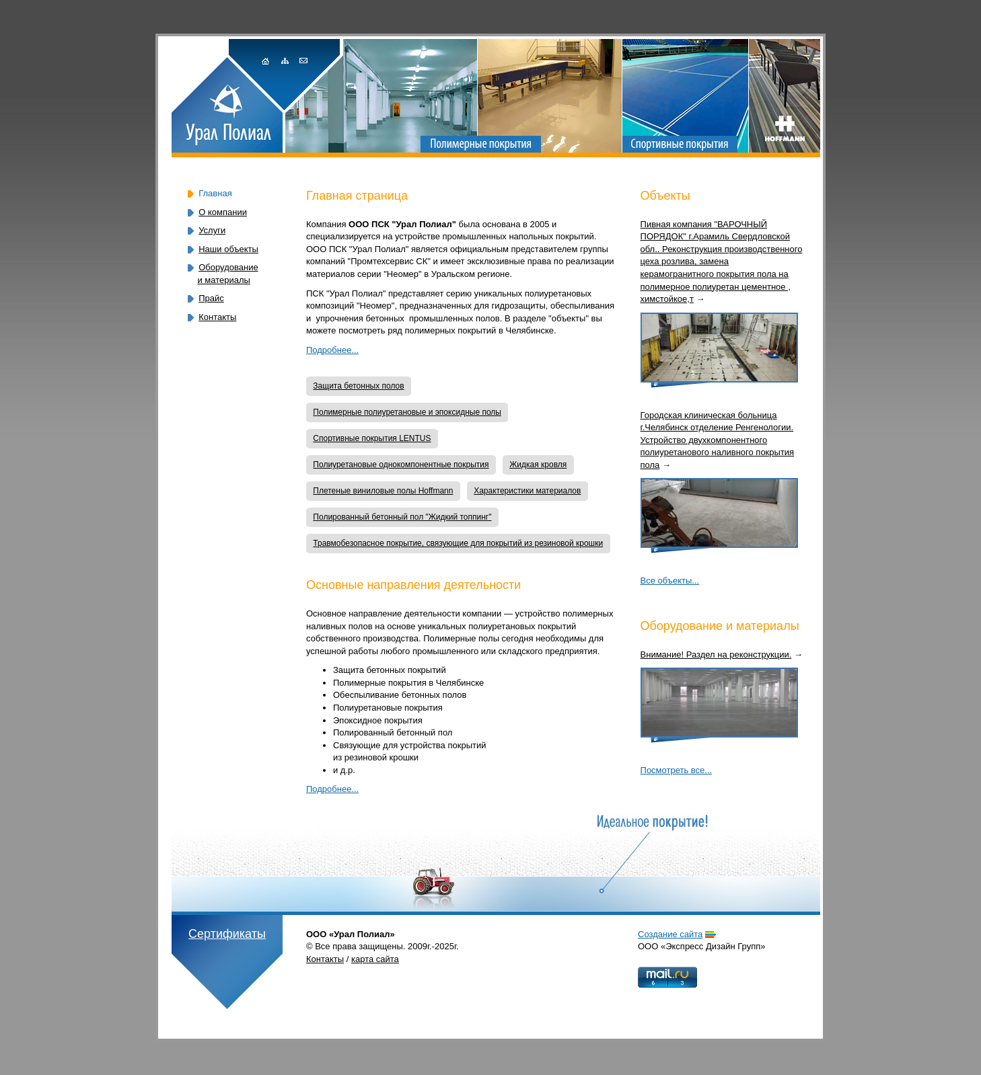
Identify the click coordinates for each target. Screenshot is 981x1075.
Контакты (217, 317)
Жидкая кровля (538, 464)
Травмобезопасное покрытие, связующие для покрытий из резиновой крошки (458, 543)
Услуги (211, 230)
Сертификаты (227, 934)
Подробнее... (332, 350)
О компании (222, 212)
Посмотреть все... (677, 770)
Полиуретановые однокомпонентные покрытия (400, 464)
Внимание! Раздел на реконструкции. (716, 654)
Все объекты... (670, 580)
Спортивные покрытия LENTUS (372, 438)
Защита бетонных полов (358, 386)
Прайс (211, 298)
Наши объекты (228, 249)
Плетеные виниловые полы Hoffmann (383, 490)
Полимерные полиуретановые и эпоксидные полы (407, 412)
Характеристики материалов (527, 490)
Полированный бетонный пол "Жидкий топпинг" (402, 517)
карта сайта (375, 959)
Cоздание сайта (670, 934)
